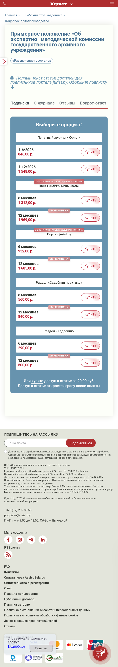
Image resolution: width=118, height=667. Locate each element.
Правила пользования (21, 594)
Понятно (41, 648)
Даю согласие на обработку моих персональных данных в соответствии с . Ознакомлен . (59, 454)
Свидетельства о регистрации (26, 583)
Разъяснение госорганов (32, 60)
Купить (90, 152)
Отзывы (10, 626)
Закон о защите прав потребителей (30, 621)
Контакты (11, 572)
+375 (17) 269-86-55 (17, 510)
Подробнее (16, 646)
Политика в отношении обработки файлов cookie (41, 615)
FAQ (7, 567)
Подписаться (81, 443)
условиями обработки (96, 451)
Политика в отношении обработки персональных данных (47, 610)
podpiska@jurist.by (17, 515)
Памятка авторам (17, 604)
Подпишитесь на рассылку (31, 434)
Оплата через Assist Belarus (24, 577)
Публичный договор (19, 599)
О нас (8, 588)
